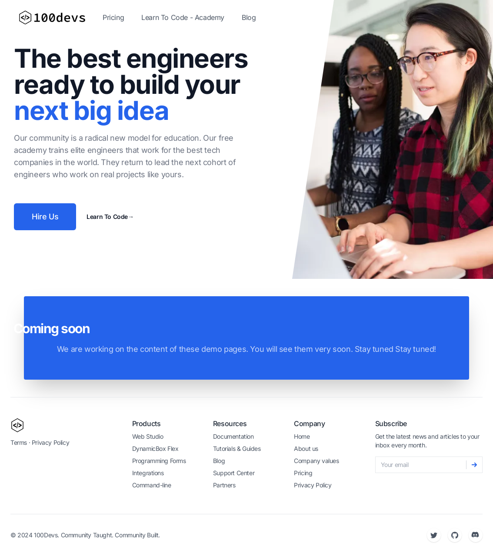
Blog (249, 17)
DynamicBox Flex (155, 448)
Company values (316, 460)
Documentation (233, 436)
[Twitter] (434, 535)
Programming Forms (159, 460)
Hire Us (45, 216)
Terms (18, 442)
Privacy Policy (50, 442)
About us (306, 448)
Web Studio (147, 436)
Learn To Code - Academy (182, 17)
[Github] (455, 535)
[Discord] (476, 535)
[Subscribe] (474, 465)
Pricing (113, 17)
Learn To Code (110, 216)
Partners (224, 485)
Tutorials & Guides (237, 448)
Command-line (151, 485)
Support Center (233, 473)
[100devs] (17, 425)
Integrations (148, 473)
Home (302, 436)
